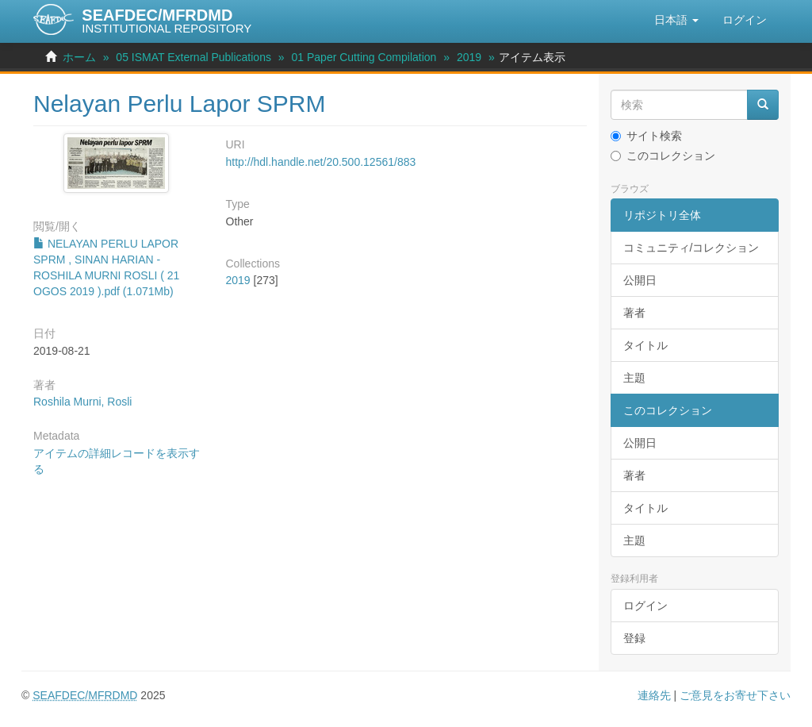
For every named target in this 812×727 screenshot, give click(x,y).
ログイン (645, 605)
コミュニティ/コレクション (691, 247)
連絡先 (654, 695)
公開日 (640, 280)
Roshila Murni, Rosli (82, 401)
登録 (634, 638)
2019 (469, 57)
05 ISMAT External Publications (193, 57)
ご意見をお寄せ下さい (735, 695)
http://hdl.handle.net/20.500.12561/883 (321, 162)
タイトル (645, 345)
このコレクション (663, 155)
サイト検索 (646, 135)
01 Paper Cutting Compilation (364, 57)
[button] (676, 20)
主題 (634, 377)
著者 (634, 312)
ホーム (79, 57)
